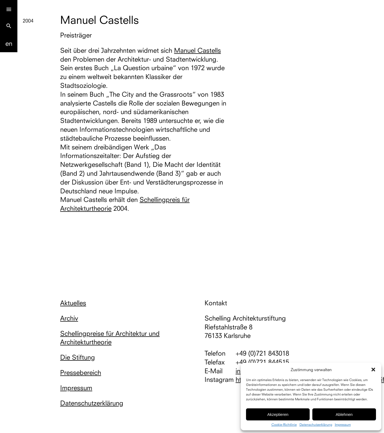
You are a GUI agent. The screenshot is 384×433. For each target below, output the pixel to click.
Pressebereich (80, 372)
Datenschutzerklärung (315, 424)
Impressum (343, 424)
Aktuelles (73, 303)
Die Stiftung (77, 357)
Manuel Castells (197, 50)
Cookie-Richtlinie (284, 424)
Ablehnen (344, 414)
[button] (373, 369)
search (9, 26)
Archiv (69, 318)
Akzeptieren (277, 414)
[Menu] (8, 8)
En (8, 43)
